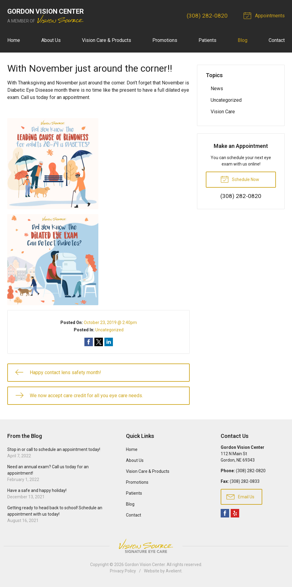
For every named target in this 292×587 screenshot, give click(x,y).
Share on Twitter (98, 342)
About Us (51, 40)
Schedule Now (239, 179)
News (217, 88)
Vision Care (223, 111)
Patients (207, 40)
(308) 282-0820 (207, 15)
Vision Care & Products (106, 40)
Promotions (164, 40)
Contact (277, 40)
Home (13, 40)
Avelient (174, 570)
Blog (242, 40)
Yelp (235, 513)
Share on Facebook (88, 342)
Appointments (265, 15)
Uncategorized (109, 329)
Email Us (240, 496)
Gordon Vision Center (145, 564)
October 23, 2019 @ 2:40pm (110, 322)
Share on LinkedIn (108, 342)
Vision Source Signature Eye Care (146, 546)
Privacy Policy (123, 570)
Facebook (225, 513)
